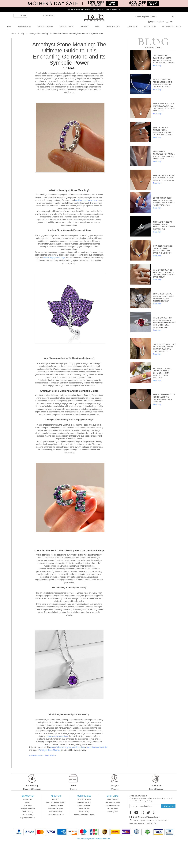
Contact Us (49, 15)
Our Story (55, 799)
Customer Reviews (56, 805)
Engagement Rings (113, 805)
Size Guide (27, 805)
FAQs (27, 802)
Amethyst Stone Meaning (49, 750)
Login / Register (156, 22)
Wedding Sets (112, 811)
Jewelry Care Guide (27, 808)
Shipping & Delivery (84, 805)
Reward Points (84, 808)
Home (13, 34)
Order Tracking (27, 811)
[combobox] (154, 16)
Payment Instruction (27, 818)
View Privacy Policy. (144, 801)
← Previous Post (36, 755)
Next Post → (50, 755)
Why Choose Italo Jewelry (55, 802)
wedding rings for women (86, 200)
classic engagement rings (54, 258)
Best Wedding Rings (112, 802)
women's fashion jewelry (60, 747)
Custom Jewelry (27, 815)
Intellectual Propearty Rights (84, 815)
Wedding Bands (112, 808)
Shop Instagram (112, 799)
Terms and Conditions (56, 815)
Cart (170, 21)
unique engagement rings (57, 736)
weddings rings (78, 747)
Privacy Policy (84, 811)
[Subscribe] (168, 806)
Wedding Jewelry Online (97, 747)
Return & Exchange (84, 799)
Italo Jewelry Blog (55, 811)
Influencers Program (55, 808)
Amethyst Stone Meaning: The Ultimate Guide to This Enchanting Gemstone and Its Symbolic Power (69, 53)
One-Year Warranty (84, 802)
